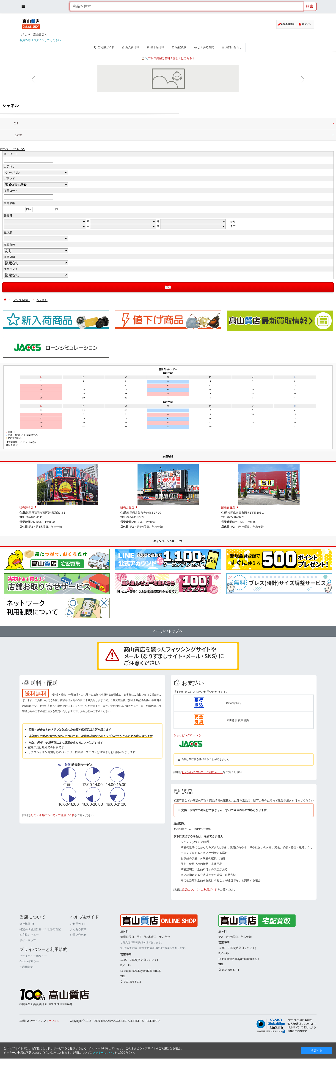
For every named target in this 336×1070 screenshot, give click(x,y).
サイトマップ (27, 969)
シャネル (41, 300)
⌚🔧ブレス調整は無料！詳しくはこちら (168, 58)
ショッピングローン (187, 735)
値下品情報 (155, 47)
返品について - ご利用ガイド (199, 889)
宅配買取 (179, 47)
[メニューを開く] (23, 6)
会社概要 (26, 953)
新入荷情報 (130, 47)
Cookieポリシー (29, 990)
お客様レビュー (29, 964)
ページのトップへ (168, 631)
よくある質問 (204, 47)
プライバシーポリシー (33, 985)
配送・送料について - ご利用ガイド (52, 924)
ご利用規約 (26, 996)
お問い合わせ (232, 47)
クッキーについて (104, 1052)
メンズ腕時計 (21, 300)
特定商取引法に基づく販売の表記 (40, 958)
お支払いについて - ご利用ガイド (202, 772)
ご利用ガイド (104, 47)
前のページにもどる (12, 149)
